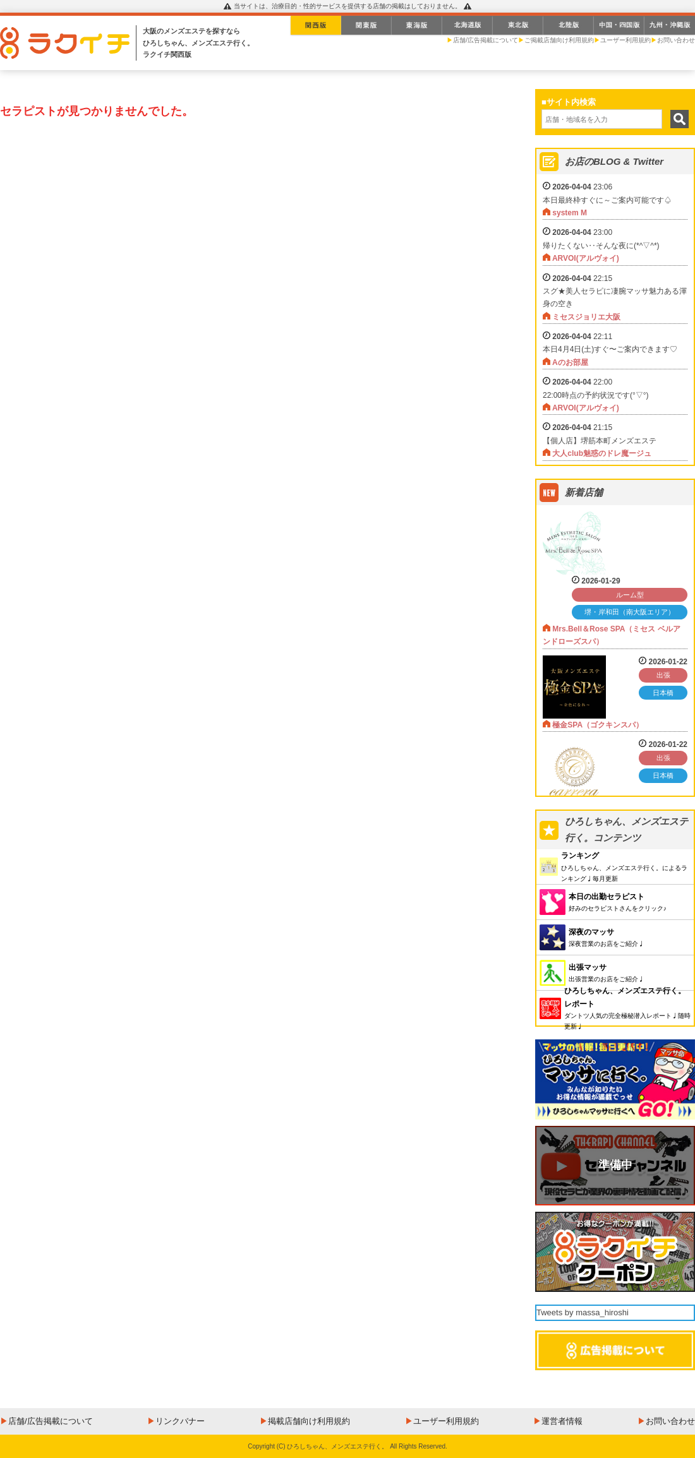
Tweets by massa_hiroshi (582, 1312)
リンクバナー (180, 1421)
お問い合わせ (676, 40)
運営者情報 (562, 1421)
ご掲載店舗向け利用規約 (559, 40)
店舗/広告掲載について (485, 40)
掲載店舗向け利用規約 (309, 1421)
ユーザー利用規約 (625, 40)
